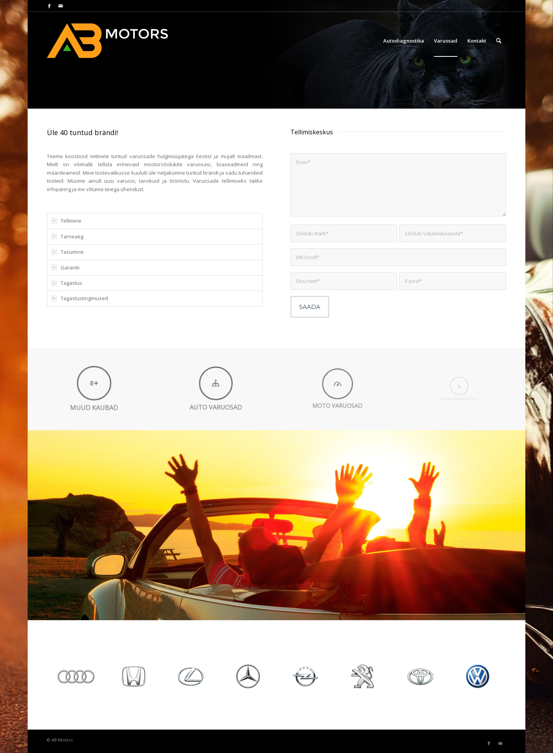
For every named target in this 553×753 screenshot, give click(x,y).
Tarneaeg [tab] (67, 236)
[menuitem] (403, 40)
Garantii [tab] (65, 267)
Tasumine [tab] (67, 251)
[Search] (498, 40)
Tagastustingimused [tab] (79, 298)
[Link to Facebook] (49, 6)
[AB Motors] (112, 40)
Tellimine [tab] (66, 220)
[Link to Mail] (60, 6)
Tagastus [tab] (66, 282)
